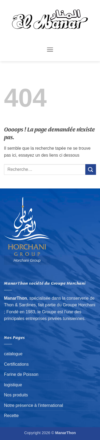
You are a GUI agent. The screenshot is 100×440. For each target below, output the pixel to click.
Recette (11, 415)
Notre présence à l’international (33, 405)
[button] (50, 49)
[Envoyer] (90, 169)
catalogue (13, 354)
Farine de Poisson (21, 374)
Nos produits (16, 395)
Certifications (16, 364)
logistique (13, 385)
